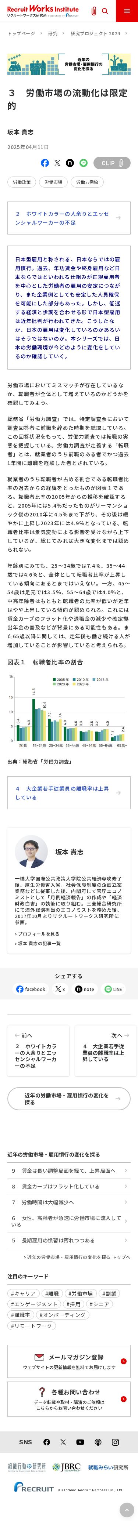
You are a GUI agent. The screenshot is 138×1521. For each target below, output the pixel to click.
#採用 (74, 1304)
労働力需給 (87, 182)
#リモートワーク (31, 1325)
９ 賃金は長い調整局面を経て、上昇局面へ (63, 1170)
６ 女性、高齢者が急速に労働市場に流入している (66, 1221)
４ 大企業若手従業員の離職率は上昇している (68, 793)
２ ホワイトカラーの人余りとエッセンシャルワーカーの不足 (68, 218)
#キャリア (23, 1293)
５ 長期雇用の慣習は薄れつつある (53, 1240)
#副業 (109, 1293)
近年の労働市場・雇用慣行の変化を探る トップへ (79, 1257)
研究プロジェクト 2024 (95, 33)
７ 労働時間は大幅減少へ (42, 1202)
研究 (52, 33)
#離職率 (21, 1314)
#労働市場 (80, 1293)
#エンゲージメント (34, 1304)
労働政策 (22, 182)
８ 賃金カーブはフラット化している (55, 1186)
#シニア (99, 1304)
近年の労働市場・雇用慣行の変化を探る (72, 1099)
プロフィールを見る (39, 934)
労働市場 (53, 182)
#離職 (52, 1293)
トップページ (21, 33)
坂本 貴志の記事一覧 (39, 943)
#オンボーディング (63, 1314)
